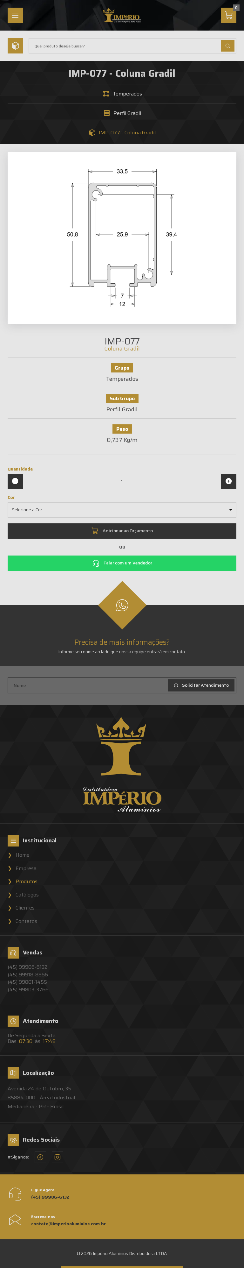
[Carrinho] (228, 15)
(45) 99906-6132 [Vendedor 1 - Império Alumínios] (27, 967)
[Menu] (15, 15)
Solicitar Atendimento (201, 685)
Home (23, 855)
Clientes (25, 908)
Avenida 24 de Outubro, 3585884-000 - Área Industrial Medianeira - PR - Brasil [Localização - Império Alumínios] (41, 1097)
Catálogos (27, 895)
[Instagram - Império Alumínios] (57, 1157)
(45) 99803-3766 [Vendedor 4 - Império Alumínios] (28, 990)
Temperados (127, 94)
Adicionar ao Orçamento (122, 531)
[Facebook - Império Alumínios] (40, 1157)
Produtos (26, 881)
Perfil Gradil (127, 113)
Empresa (26, 868)
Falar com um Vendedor (122, 563)
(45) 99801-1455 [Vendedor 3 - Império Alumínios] (27, 982)
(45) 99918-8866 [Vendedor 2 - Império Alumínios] (28, 975)
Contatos (26, 921)
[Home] (122, 15)
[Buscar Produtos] (227, 46)
